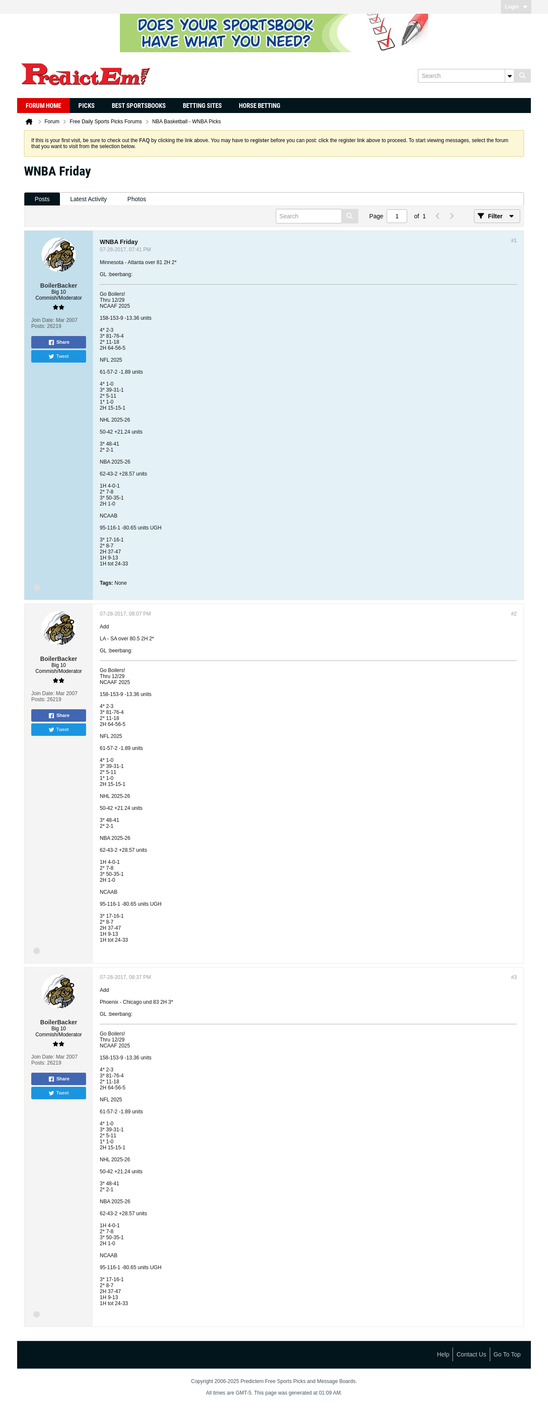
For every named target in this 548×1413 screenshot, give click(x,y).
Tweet (58, 357)
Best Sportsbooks (139, 106)
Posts (42, 199)
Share (59, 342)
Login (516, 7)
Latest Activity (88, 199)
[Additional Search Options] (509, 76)
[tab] (42, 199)
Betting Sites (202, 106)
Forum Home (43, 106)
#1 (514, 241)
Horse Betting (259, 106)
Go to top (507, 1354)
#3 (514, 977)
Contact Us (471, 1354)
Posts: (38, 326)
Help (443, 1354)
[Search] (466, 76)
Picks (86, 106)
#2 (514, 614)
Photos (137, 199)
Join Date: (42, 320)
